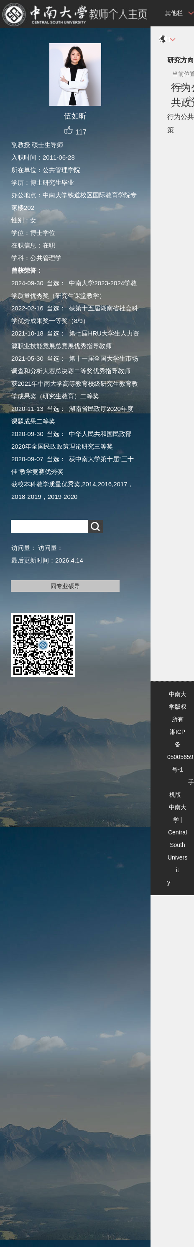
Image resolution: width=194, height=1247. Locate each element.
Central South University (177, 857)
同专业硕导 (65, 586)
